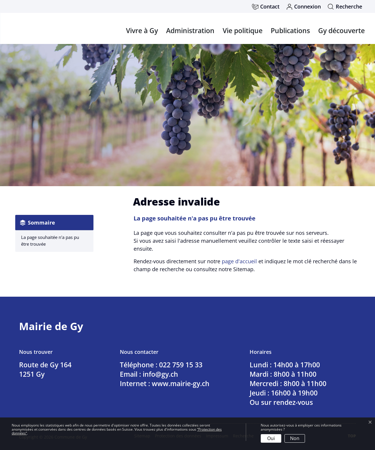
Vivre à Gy (142, 30)
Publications (290, 30)
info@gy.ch (160, 374)
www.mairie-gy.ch (180, 383)
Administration (190, 30)
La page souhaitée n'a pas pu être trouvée (50, 240)
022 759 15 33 (180, 364)
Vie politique (242, 30)
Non (294, 438)
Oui (271, 438)
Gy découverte (341, 30)
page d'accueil (239, 261)
